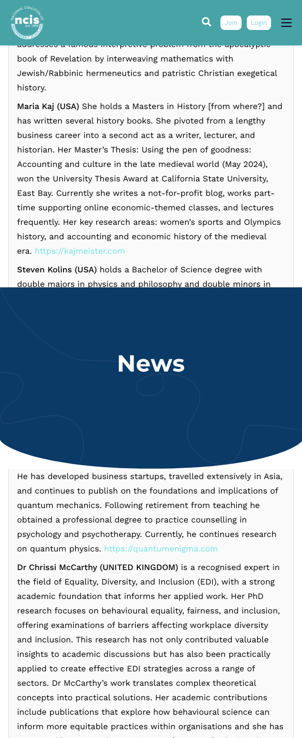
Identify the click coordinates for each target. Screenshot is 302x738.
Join (231, 22)
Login (259, 22)
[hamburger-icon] (286, 23)
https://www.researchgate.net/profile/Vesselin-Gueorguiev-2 (160, 46)
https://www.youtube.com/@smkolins (167, 536)
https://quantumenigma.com (161, 670)
